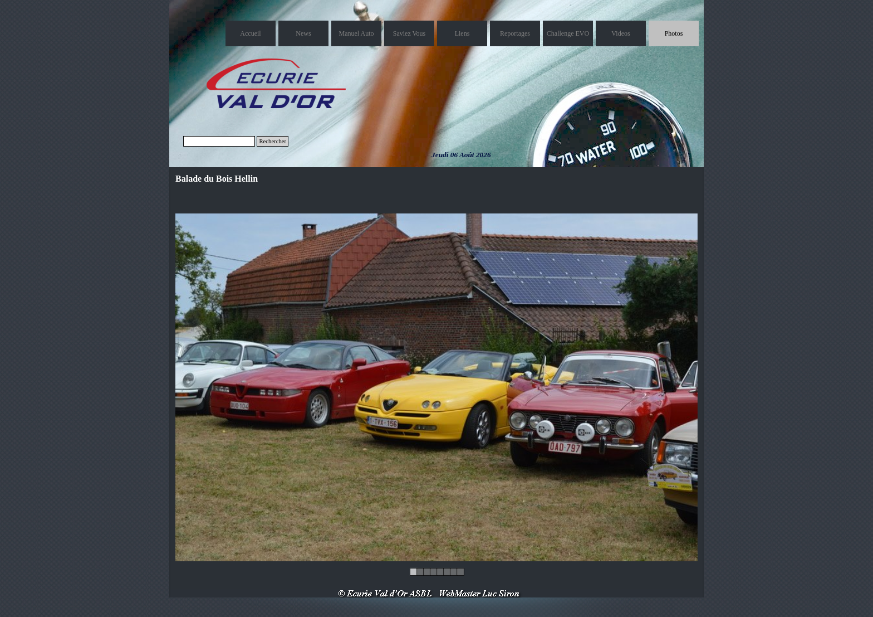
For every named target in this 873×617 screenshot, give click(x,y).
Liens (462, 33)
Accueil (250, 33)
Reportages (515, 33)
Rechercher (272, 141)
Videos (620, 33)
